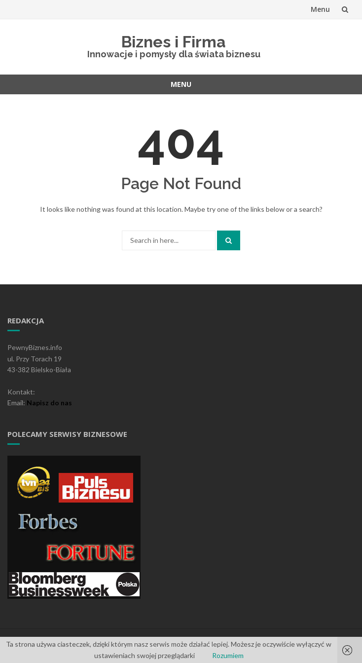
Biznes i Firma (173, 42)
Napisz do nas (49, 402)
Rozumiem (228, 655)
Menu (320, 9)
